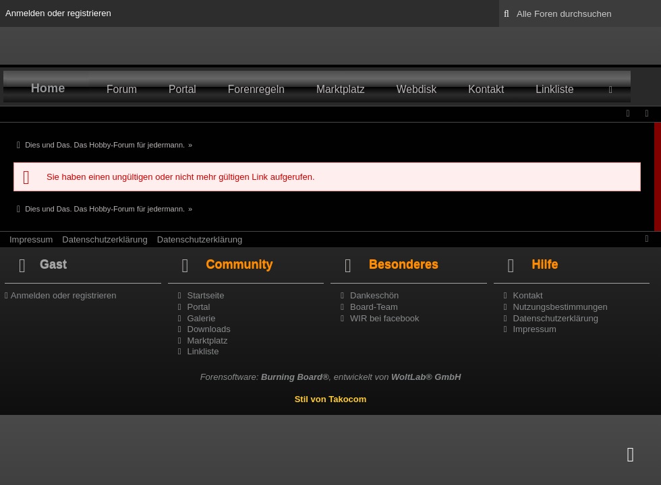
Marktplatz (340, 89)
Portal (182, 89)
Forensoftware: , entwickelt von (330, 377)
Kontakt (486, 89)
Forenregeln (256, 89)
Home (48, 88)
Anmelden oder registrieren (58, 13)
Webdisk (417, 89)
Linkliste (554, 89)
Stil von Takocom (331, 399)
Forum (122, 89)
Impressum (31, 239)
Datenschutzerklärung (104, 239)
